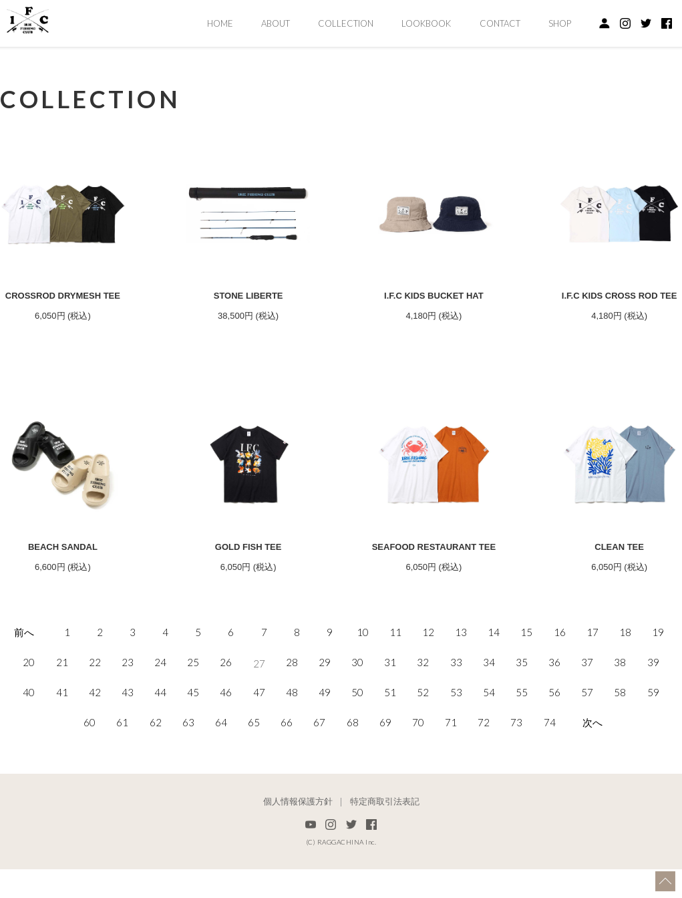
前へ (24, 677)
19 (658, 677)
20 (29, 708)
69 (385, 768)
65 (254, 768)
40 (29, 738)
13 (461, 677)
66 (287, 768)
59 (653, 738)
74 (550, 768)
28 (292, 708)
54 (489, 738)
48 (292, 738)
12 (428, 677)
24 (160, 708)
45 (193, 738)
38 (620, 708)
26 (226, 708)
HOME (220, 23)
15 (526, 677)
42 (95, 738)
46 (226, 738)
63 (188, 768)
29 (325, 708)
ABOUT (275, 23)
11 (395, 677)
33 (456, 708)
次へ (592, 768)
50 (357, 738)
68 (353, 768)
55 (522, 738)
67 (319, 768)
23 (128, 708)
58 (620, 738)
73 (516, 768)
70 (418, 768)
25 (193, 708)
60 (89, 768)
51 (390, 738)
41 (62, 738)
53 (456, 738)
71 (451, 768)
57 (587, 738)
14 (494, 677)
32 (423, 708)
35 (522, 708)
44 (160, 738)
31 (390, 708)
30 (357, 708)
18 (625, 677)
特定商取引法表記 (384, 846)
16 (560, 677)
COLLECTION (345, 23)
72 (484, 768)
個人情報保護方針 (298, 846)
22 (95, 708)
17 (592, 677)
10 (363, 677)
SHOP (559, 23)
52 (423, 738)
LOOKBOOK (426, 23)
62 (156, 768)
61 (122, 768)
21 (62, 708)
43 (128, 738)
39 (653, 708)
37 (587, 708)
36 (554, 708)
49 (325, 738)
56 (554, 738)
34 (489, 708)
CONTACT (500, 23)
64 (221, 768)
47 (259, 738)
